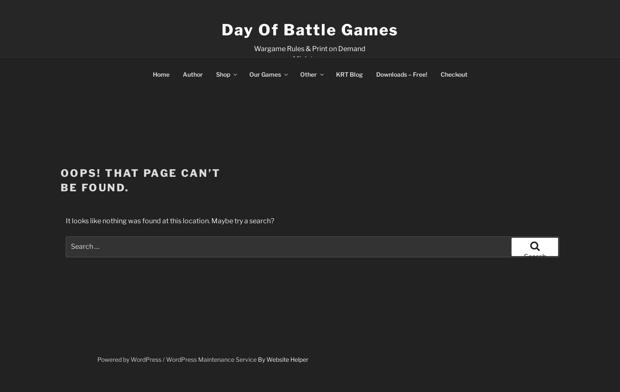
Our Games (269, 74)
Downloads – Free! (401, 74)
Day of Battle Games (310, 29)
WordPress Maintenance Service (211, 359)
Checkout (454, 74)
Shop (227, 74)
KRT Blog (349, 74)
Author (193, 74)
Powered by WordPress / (131, 359)
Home (161, 74)
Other (312, 74)
